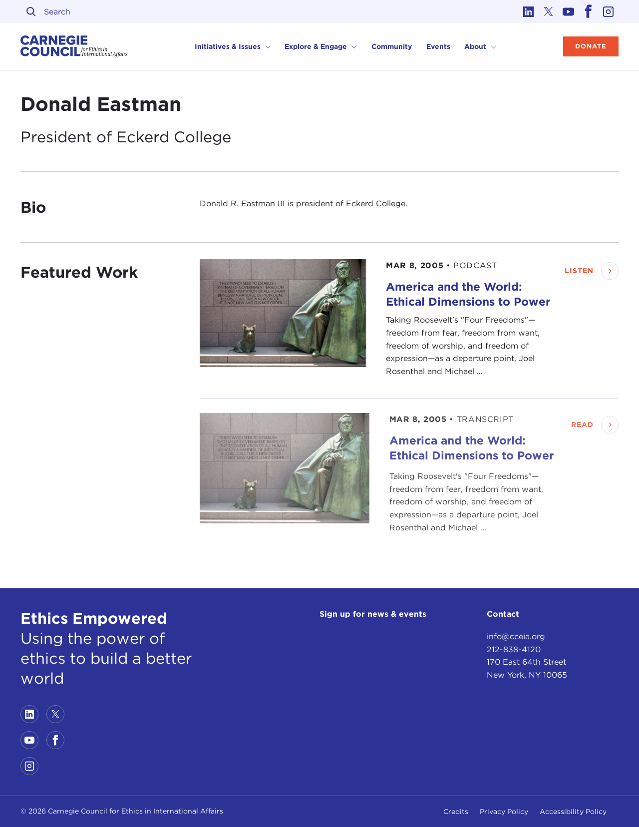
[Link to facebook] (589, 11)
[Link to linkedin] (529, 11)
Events (438, 46)
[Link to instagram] (609, 11)
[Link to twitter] (549, 11)
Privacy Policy (504, 812)
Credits (455, 812)
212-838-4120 (514, 649)
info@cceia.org (516, 636)
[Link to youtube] (569, 11)
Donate (591, 46)
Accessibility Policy (573, 812)
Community (391, 46)
